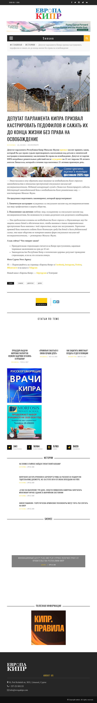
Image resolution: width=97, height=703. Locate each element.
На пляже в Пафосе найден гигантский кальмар (40, 463)
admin (78, 700)
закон (20, 283)
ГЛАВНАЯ (17, 44)
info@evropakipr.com (19, 690)
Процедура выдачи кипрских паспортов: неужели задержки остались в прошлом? (19, 354)
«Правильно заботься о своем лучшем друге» (48, 352)
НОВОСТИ (72, 357)
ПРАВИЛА (15, 362)
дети (40, 283)
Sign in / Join (14, 2)
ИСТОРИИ (30, 44)
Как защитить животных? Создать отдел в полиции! (77, 352)
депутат (30, 283)
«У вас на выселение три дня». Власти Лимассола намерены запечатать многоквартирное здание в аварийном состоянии (50, 491)
